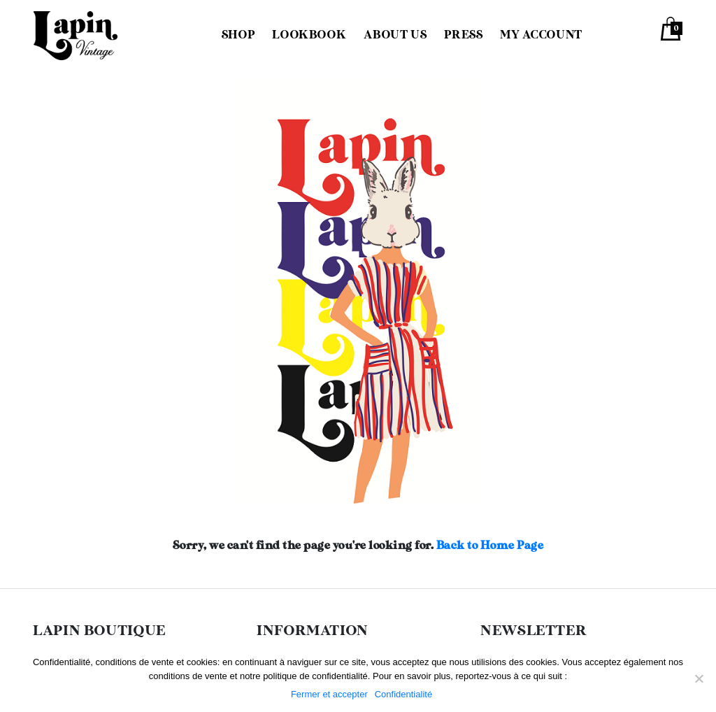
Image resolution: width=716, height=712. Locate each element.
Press (463, 35)
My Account (541, 35)
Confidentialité (403, 694)
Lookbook (309, 35)
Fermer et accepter (329, 694)
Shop (238, 35)
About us (395, 35)
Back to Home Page (490, 546)
